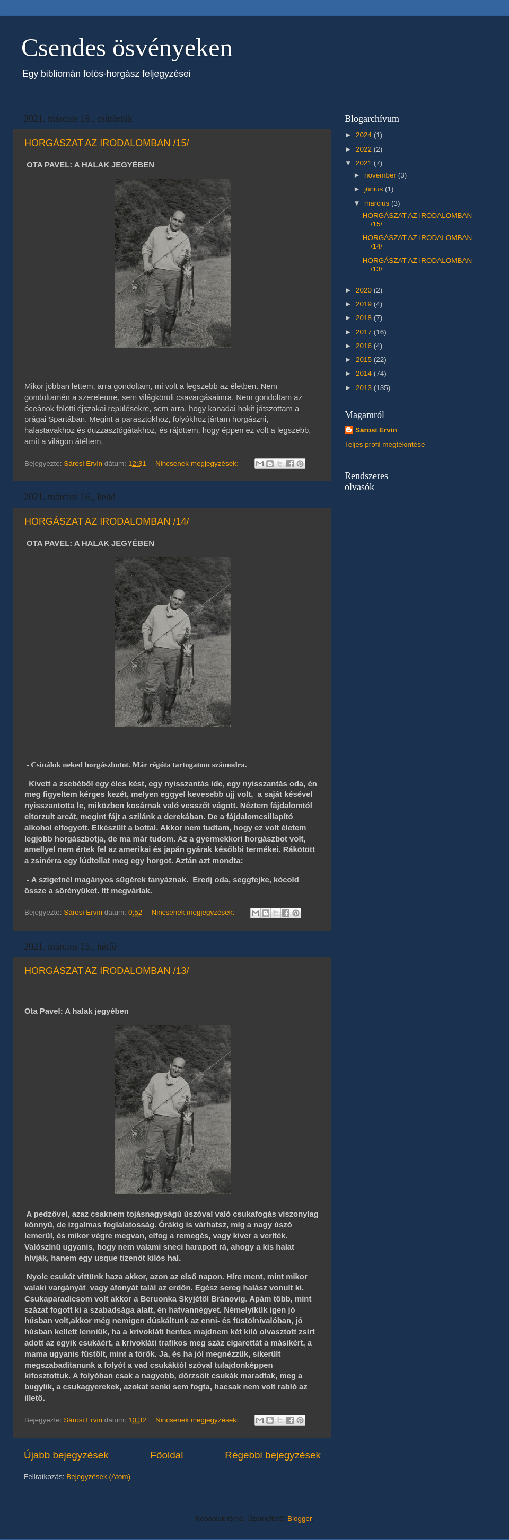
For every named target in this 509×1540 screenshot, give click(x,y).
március (377, 203)
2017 (365, 332)
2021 (365, 163)
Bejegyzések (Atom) (98, 1477)
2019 (365, 304)
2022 (365, 149)
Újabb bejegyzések (66, 1455)
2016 (365, 346)
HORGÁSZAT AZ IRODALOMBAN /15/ (106, 143)
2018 (365, 318)
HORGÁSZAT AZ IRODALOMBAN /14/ (106, 521)
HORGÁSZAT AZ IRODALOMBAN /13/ (106, 971)
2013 (365, 388)
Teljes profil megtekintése (385, 444)
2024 (365, 135)
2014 (365, 373)
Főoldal (167, 1455)
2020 (365, 290)
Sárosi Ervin (376, 430)
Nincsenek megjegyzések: (198, 463)
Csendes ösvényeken (127, 47)
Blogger (299, 1519)
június (374, 189)
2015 (365, 360)
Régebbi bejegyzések (273, 1455)
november (381, 175)
